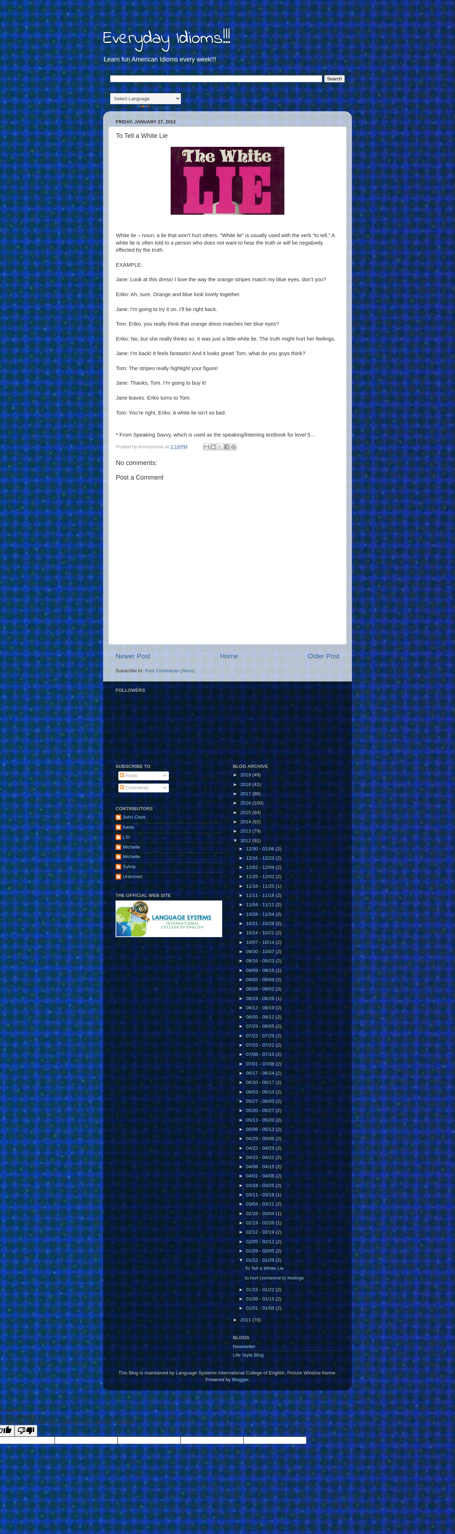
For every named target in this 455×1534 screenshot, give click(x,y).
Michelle (131, 847)
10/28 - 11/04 (260, 914)
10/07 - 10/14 (260, 942)
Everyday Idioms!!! (166, 39)
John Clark (134, 817)
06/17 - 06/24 (260, 1073)
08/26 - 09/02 (260, 989)
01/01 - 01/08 (260, 1308)
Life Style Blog (248, 1355)
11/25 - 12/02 (260, 876)
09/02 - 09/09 (260, 979)
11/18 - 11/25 (260, 886)
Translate (154, 107)
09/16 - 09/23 (260, 960)
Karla (128, 827)
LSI (126, 837)
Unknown (133, 876)
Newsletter (244, 1346)
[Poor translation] (26, 1431)
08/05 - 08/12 (260, 1017)
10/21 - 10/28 (260, 923)
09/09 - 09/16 (260, 970)
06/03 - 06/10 (260, 1092)
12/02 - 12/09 (260, 867)
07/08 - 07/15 (260, 1054)
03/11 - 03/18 (260, 1194)
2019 (246, 774)
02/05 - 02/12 (260, 1241)
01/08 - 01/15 (260, 1299)
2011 (246, 1319)
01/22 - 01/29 (260, 1260)
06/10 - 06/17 (260, 1082)
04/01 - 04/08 (260, 1175)
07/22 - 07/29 (260, 1035)
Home (229, 656)
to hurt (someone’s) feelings (274, 1278)
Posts (129, 775)
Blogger (240, 1379)
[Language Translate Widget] (145, 98)
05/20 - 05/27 (260, 1110)
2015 (246, 812)
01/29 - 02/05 (260, 1251)
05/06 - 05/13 (260, 1129)
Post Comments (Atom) (170, 670)
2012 (246, 840)
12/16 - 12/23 (260, 858)
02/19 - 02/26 (260, 1222)
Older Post (323, 656)
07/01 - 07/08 (260, 1064)
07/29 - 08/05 (260, 1026)
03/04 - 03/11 (260, 1204)
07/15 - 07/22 (260, 1045)
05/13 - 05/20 (260, 1120)
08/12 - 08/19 (260, 1007)
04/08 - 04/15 (260, 1166)
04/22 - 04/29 (260, 1148)
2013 (246, 831)
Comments (134, 787)
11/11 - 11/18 (260, 895)
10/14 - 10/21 (260, 932)
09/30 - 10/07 (260, 951)
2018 (246, 784)
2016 (246, 803)
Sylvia (129, 866)
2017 (246, 793)
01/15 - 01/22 (260, 1289)
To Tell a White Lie (264, 1268)
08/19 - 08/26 (260, 998)
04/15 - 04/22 (260, 1157)
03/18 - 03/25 (260, 1185)
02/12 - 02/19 (260, 1232)
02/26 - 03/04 (260, 1213)
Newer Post (133, 656)
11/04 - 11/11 (260, 904)
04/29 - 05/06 (260, 1138)
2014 (246, 821)
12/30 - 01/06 (260, 848)
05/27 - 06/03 (260, 1101)
